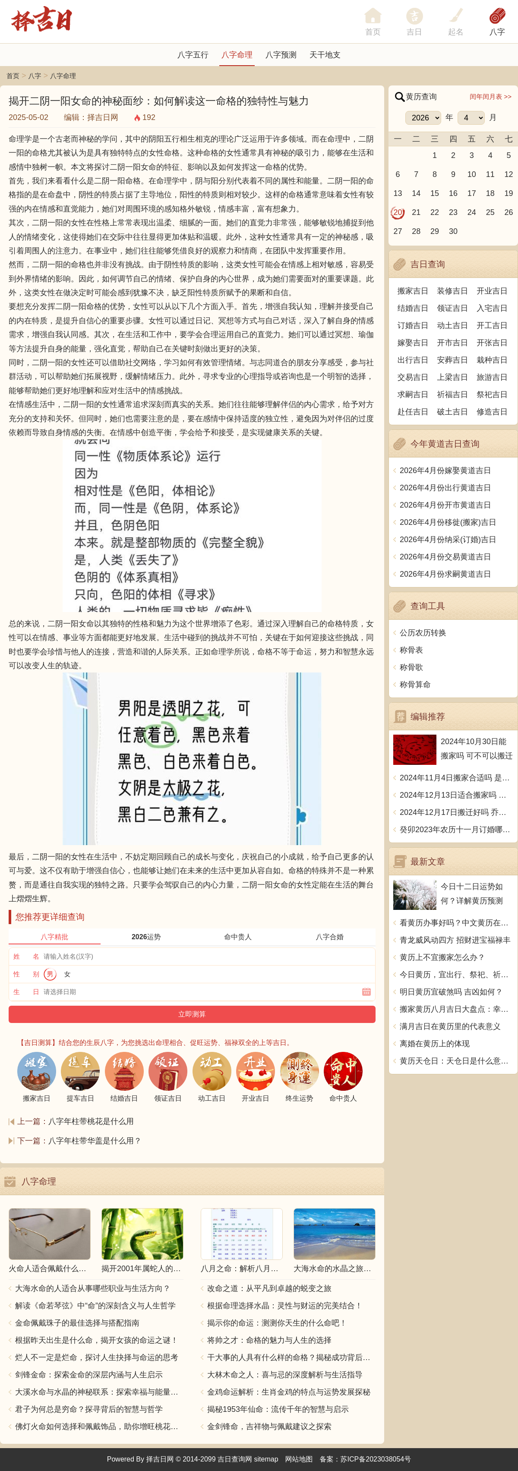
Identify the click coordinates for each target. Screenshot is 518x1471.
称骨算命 (415, 684)
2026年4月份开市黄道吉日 (445, 505)
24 (471, 212)
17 (471, 193)
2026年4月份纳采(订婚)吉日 (448, 539)
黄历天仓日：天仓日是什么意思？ (456, 1061)
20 (397, 212)
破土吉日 (452, 411)
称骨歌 (411, 667)
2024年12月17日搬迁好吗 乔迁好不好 (456, 812)
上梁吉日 (452, 377)
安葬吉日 (452, 360)
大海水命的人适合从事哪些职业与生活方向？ (93, 1288)
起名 (456, 32)
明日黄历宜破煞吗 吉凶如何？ (451, 992)
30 (453, 231)
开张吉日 (492, 342)
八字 (497, 32)
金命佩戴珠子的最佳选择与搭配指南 (77, 1323)
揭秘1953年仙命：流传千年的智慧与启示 (278, 1409)
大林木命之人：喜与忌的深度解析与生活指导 (285, 1374)
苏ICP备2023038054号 (376, 1459)
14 (416, 193)
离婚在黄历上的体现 (435, 1043)
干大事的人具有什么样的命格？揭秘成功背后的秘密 (291, 1357)
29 (434, 231)
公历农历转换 (423, 632)
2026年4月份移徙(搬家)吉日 (448, 522)
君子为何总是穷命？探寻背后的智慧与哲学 (89, 1409)
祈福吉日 (452, 394)
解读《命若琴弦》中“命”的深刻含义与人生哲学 (95, 1305)
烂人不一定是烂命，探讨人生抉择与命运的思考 (96, 1357)
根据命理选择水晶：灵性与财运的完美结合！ (285, 1305)
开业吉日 (492, 291)
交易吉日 (413, 377)
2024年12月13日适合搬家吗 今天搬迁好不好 (456, 795)
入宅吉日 (492, 308)
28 (416, 231)
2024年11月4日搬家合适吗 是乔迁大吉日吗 (456, 777)
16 (453, 193)
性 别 (26, 974)
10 (471, 174)
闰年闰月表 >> (491, 96)
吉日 (414, 32)
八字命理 (237, 55)
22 (434, 212)
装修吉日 (452, 291)
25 (490, 212)
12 (509, 174)
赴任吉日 (413, 411)
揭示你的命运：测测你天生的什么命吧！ (277, 1323)
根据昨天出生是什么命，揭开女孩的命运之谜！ (96, 1340)
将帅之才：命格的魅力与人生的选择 (269, 1340)
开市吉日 (452, 342)
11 (490, 174)
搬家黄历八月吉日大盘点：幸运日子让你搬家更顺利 (456, 1009)
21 (416, 212)
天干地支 (325, 55)
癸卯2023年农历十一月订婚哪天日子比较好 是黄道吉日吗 (456, 829)
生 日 (26, 991)
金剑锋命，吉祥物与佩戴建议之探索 (269, 1426)
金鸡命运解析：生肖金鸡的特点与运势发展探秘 (288, 1392)
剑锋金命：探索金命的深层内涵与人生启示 (89, 1374)
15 (434, 193)
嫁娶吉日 (413, 342)
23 (453, 212)
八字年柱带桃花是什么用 (91, 1121)
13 (397, 193)
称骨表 (411, 650)
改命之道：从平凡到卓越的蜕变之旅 (269, 1288)
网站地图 (299, 1459)
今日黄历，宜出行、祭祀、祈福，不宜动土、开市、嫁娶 (456, 974)
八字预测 (281, 55)
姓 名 (26, 956)
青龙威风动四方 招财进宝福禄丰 (455, 940)
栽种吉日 (492, 360)
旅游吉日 (492, 377)
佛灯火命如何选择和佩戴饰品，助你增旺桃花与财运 (99, 1426)
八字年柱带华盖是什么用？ (95, 1140)
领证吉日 (452, 308)
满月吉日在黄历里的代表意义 (450, 1026)
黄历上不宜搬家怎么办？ (442, 957)
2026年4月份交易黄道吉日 (445, 556)
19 (509, 193)
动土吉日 (452, 325)
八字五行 (192, 55)
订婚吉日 (413, 325)
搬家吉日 (413, 291)
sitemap (266, 1459)
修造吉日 (492, 411)
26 (509, 212)
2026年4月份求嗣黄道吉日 (445, 574)
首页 (12, 75)
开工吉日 (492, 325)
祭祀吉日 (492, 394)
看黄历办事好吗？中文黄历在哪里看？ (456, 923)
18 (490, 193)
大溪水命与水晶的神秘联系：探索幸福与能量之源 (99, 1392)
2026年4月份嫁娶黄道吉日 (445, 470)
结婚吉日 (413, 308)
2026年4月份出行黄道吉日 (445, 487)
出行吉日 (413, 360)
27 (397, 231)
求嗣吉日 (413, 394)
